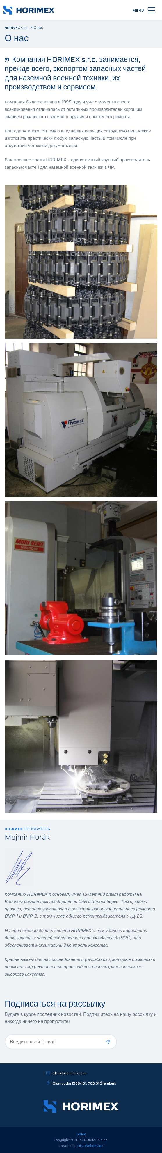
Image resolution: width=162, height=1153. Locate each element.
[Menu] (144, 10)
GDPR (81, 1134)
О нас (38, 27)
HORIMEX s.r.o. (17, 27)
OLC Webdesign (90, 1145)
